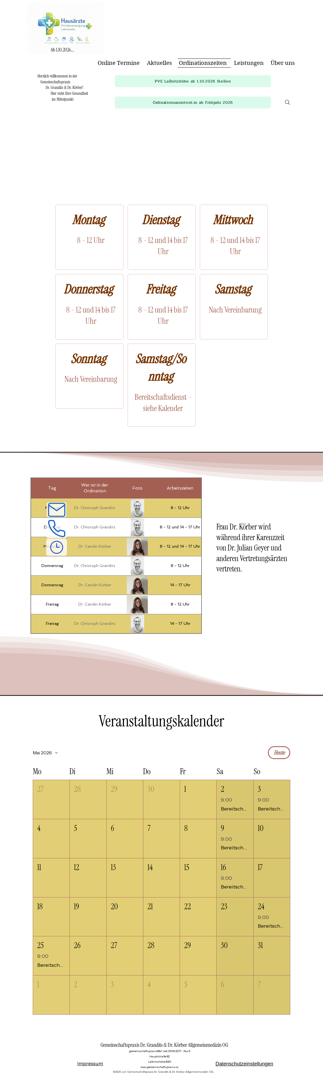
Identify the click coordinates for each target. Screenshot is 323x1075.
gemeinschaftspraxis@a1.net (148, 1051)
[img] (65, 55)
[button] (193, 81)
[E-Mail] (56, 509)
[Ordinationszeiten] (56, 547)
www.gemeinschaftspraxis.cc (160, 1067)
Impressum (90, 1063)
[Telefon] (56, 528)
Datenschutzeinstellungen (244, 1064)
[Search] (287, 102)
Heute (279, 752)
